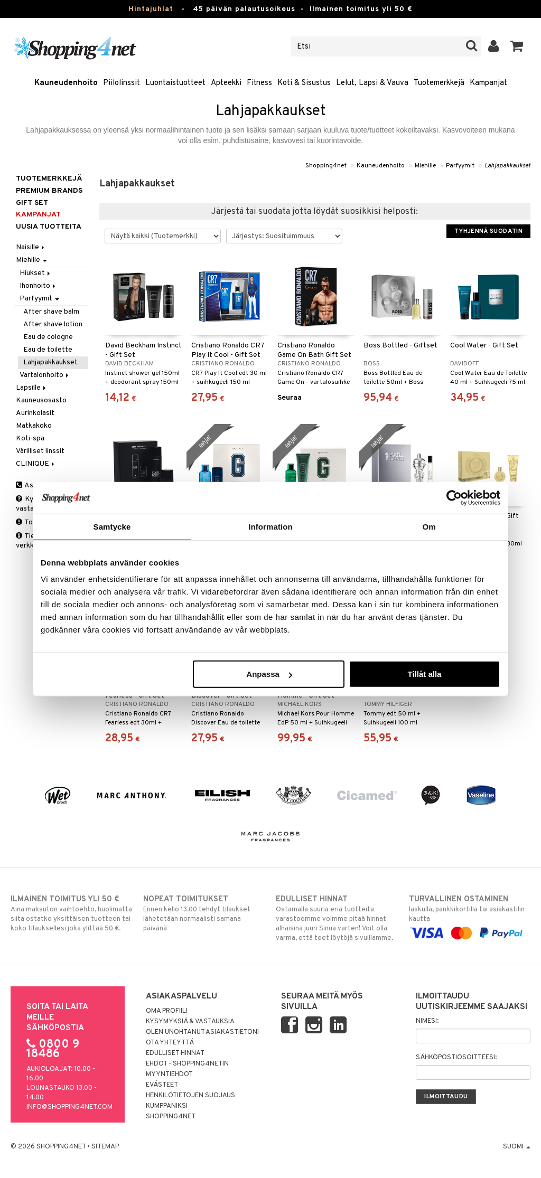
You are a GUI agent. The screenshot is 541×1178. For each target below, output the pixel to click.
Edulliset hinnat (175, 1053)
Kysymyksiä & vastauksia (190, 1021)
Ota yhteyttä (170, 1043)
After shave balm (51, 311)
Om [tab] (428, 526)
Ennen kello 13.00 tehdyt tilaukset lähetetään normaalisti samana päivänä (204, 913)
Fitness (259, 83)
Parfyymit (460, 166)
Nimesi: (427, 1021)
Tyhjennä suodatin (488, 231)
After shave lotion (52, 324)
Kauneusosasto (41, 400)
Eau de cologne (48, 337)
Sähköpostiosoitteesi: (456, 1057)
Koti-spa (30, 438)
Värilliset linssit (40, 451)
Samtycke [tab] (112, 526)
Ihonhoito (38, 285)
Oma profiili (167, 1011)
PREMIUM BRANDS (49, 190)
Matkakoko (34, 425)
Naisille (31, 247)
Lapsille (32, 387)
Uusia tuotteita (48, 226)
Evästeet (162, 1085)
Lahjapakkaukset (507, 166)
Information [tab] (270, 526)
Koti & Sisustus (304, 83)
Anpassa (269, 674)
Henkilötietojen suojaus (190, 1095)
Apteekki (226, 83)
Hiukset (36, 273)
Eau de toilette (47, 349)
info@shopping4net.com (69, 1107)
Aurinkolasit (35, 413)
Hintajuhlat (150, 9)
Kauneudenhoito (66, 83)
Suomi (516, 1147)
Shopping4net (326, 166)
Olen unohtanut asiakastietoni (202, 1032)
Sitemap (105, 1147)
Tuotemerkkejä (439, 83)
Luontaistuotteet (175, 83)
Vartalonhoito (45, 375)
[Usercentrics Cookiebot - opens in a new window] (454, 497)
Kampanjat (488, 83)
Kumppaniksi (167, 1106)
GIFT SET (32, 203)
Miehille (425, 166)
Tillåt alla (424, 674)
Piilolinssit (121, 83)
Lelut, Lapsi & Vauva (372, 83)
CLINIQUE (36, 463)
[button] (517, 46)
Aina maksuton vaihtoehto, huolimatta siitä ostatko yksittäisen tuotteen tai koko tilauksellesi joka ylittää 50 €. (71, 913)
